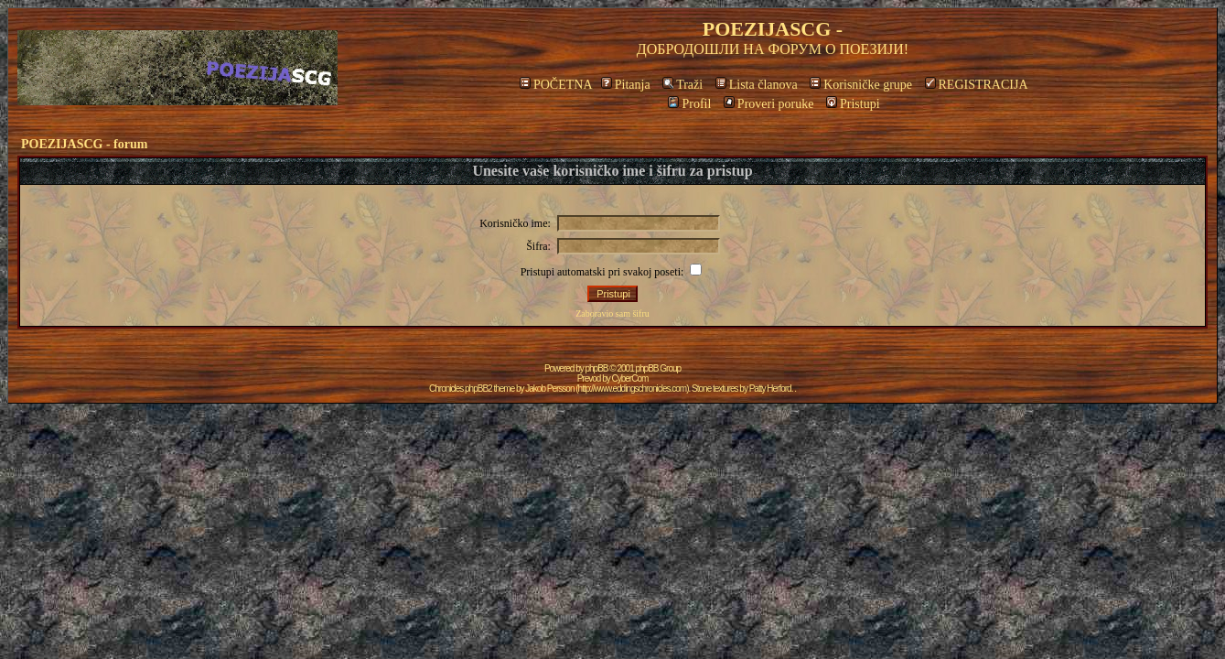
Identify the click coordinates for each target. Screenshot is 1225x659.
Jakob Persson (549, 389)
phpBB (597, 368)
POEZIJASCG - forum (84, 144)
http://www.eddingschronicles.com (632, 389)
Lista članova (756, 85)
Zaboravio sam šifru (612, 313)
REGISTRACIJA (976, 85)
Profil (689, 104)
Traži (682, 85)
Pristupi (853, 104)
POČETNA (556, 85)
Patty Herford (770, 389)
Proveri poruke (769, 104)
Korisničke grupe (861, 85)
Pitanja (625, 85)
